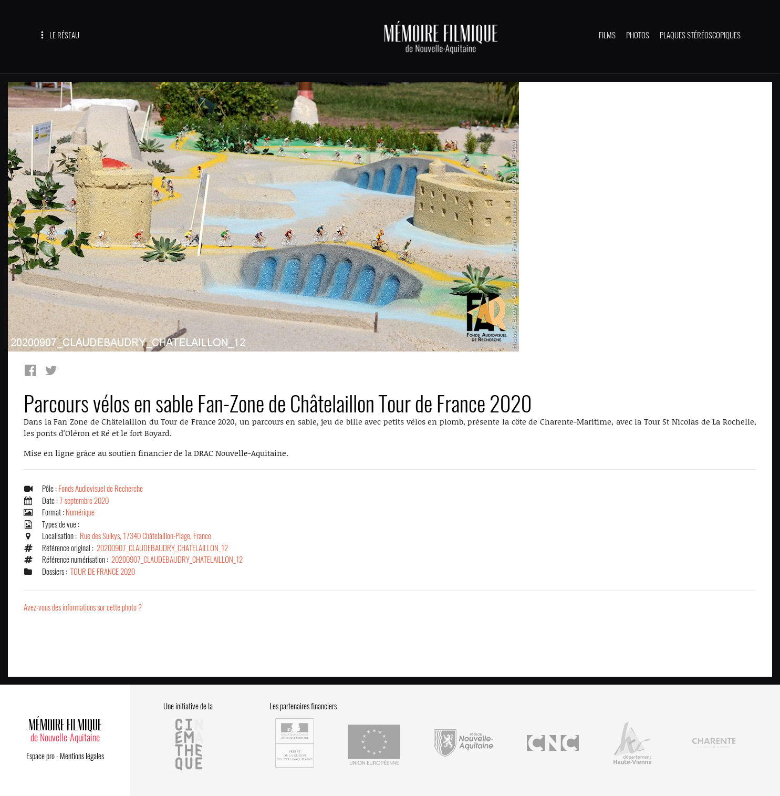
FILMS (607, 35)
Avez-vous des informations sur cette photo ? (83, 607)
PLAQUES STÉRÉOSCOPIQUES (700, 35)
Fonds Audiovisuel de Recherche (100, 488)
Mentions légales (82, 756)
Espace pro (40, 756)
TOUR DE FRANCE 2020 (102, 571)
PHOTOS (637, 35)
